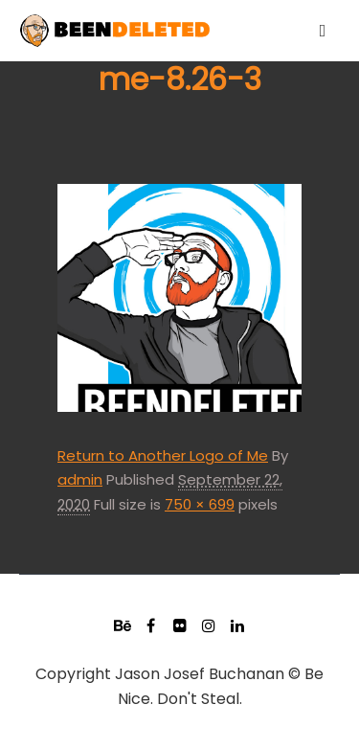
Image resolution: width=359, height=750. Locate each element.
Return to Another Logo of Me (162, 455)
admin (79, 479)
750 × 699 (200, 504)
